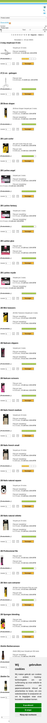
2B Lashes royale (8, 273)
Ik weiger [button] (28, 710)
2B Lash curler (6, 139)
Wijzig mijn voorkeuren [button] (28, 715)
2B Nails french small (9, 445)
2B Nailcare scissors (9, 378)
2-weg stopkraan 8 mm (10, 43)
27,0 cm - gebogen (8, 73)
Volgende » (34, 35)
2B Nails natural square (10, 480)
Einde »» (41, 35)
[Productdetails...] (5, 58)
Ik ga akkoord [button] (28, 705)
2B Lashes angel (7, 170)
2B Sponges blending (10, 614)
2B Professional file (9, 551)
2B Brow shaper (7, 104)
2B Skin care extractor (10, 583)
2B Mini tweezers (7, 308)
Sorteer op (23, 26)
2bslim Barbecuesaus (10, 646)
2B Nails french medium (11, 410)
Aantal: (2, 63)
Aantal (23, 30)
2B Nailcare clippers (9, 343)
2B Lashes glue (7, 241)
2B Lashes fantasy (8, 206)
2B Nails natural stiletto (10, 516)
